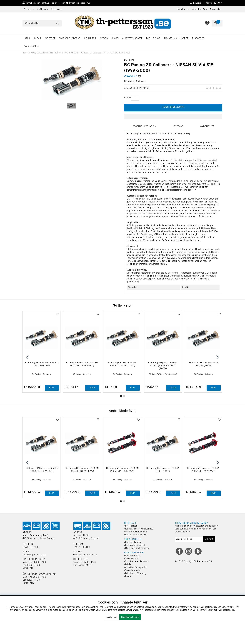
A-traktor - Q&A (199, 9)
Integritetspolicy (205, 610)
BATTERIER (50, 38)
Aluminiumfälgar (133, 555)
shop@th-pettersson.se (34, 554)
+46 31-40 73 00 (30, 547)
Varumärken (31, 46)
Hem (24, 53)
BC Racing (129, 60)
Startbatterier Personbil (137, 561)
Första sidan (131, 526)
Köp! (51, 387)
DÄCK (27, 38)
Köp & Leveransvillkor (136, 535)
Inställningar (111, 617)
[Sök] (42, 23)
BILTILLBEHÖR (153, 38)
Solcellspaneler (133, 570)
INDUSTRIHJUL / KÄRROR (176, 38)
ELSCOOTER (198, 38)
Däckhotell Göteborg (135, 573)
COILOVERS (65, 53)
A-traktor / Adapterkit (136, 567)
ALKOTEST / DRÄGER (132, 38)
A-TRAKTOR (90, 38)
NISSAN (75, 53)
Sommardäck (131, 558)
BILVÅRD (104, 38)
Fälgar (128, 576)
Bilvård (128, 564)
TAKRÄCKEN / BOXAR (69, 38)
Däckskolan (215, 9)
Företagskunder (133, 542)
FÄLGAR (37, 38)
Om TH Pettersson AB (136, 532)
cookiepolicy (229, 610)
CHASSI (115, 38)
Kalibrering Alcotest (135, 545)
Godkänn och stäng (130, 617)
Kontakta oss (183, 9)
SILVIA (185, 287)
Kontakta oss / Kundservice (139, 529)
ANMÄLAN (209, 539)
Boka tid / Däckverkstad (137, 548)
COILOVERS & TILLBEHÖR (47, 53)
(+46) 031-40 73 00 (213, 3)
